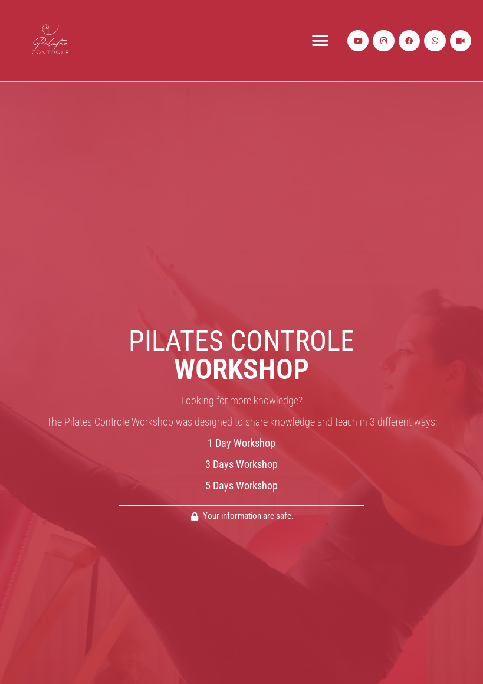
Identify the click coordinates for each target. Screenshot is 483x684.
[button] (320, 41)
